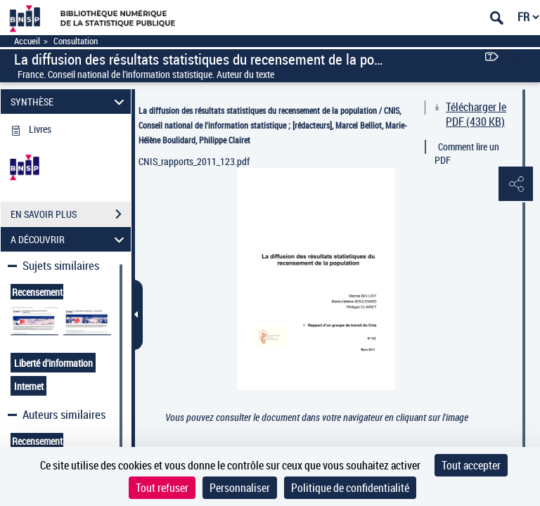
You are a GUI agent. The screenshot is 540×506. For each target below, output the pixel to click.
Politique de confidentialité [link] (350, 487)
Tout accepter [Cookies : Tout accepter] (471, 465)
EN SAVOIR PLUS (71, 214)
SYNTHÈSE (70, 101)
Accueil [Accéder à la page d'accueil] (27, 41)
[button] (515, 185)
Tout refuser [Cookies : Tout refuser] (162, 487)
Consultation (75, 41)
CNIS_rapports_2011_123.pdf (194, 161)
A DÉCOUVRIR (70, 239)
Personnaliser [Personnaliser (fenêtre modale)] (240, 487)
